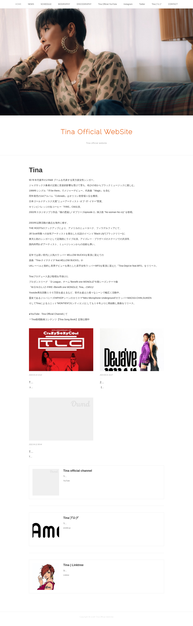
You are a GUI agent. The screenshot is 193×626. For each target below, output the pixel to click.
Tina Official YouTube (107, 4)
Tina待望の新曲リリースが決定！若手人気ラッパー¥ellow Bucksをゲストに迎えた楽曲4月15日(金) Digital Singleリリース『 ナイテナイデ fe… (61, 462)
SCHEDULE (46, 4)
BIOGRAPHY (64, 4)
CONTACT (173, 4)
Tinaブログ (157, 4)
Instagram (128, 4)
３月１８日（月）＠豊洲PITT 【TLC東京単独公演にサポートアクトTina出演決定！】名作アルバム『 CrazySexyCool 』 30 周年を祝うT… (60, 389)
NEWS (31, 4)
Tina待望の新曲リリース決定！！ (49, 455)
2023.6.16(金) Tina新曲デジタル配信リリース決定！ (131, 382)
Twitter (142, 4)
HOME (18, 4)
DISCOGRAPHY (84, 4)
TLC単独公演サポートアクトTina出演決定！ (55, 382)
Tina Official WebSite (97, 132)
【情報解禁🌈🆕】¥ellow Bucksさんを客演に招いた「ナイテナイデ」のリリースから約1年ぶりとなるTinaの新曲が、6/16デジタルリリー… (131, 389)
